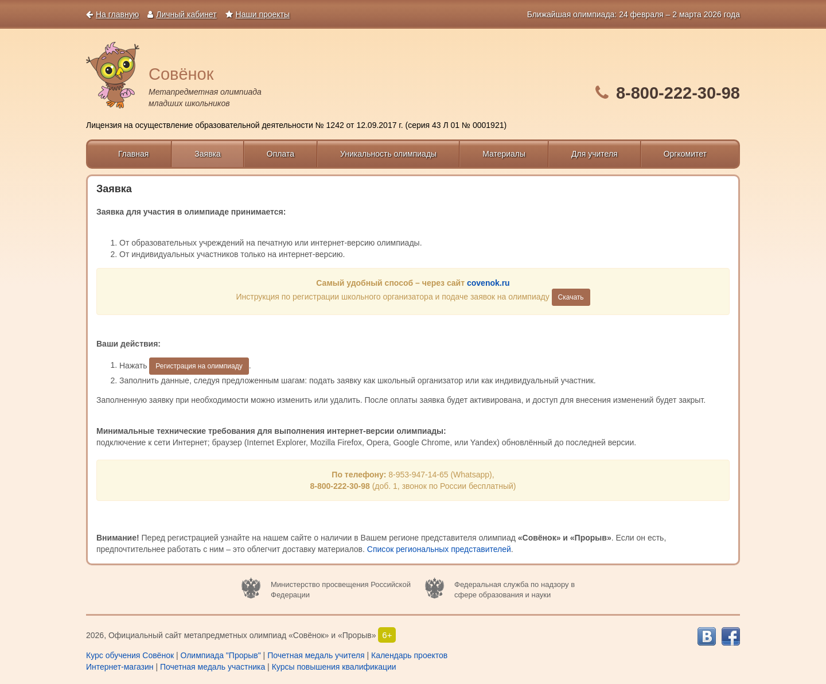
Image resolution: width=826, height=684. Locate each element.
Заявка (207, 153)
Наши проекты (257, 14)
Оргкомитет (685, 153)
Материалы (503, 153)
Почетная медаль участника (212, 666)
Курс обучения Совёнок (130, 655)
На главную (112, 14)
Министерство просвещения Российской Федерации (341, 590)
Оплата (280, 153)
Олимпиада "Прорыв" (220, 655)
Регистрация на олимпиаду (198, 366)
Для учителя (594, 153)
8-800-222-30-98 (678, 93)
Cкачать (571, 297)
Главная (133, 153)
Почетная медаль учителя (315, 655)
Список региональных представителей (439, 549)
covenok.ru (488, 282)
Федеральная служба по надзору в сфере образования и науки (514, 590)
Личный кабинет (181, 14)
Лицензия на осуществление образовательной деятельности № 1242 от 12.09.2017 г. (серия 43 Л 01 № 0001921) (296, 125)
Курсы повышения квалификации (334, 666)
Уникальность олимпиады (388, 153)
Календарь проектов (409, 655)
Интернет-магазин (120, 666)
